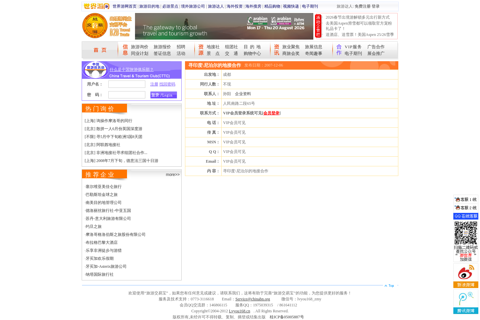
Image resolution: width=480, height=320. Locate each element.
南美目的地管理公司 (104, 202)
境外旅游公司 (193, 6)
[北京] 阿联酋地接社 (102, 144)
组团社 (231, 46)
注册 (154, 84)
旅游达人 (216, 6)
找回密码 (167, 84)
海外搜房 (253, 6)
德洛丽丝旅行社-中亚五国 (108, 210)
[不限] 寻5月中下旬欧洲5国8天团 (113, 136)
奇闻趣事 (313, 53)
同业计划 (139, 53)
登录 (376, 6)
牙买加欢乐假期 (100, 258)
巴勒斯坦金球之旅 (102, 194)
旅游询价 (139, 46)
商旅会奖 (291, 53)
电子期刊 (310, 6)
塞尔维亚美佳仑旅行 (104, 186)
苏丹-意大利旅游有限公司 (108, 218)
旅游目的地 (149, 6)
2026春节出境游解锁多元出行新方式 (358, 17)
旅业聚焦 (291, 46)
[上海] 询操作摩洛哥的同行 (108, 120)
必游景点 (170, 6)
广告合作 (376, 46)
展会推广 (376, 53)
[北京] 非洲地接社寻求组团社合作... (116, 152)
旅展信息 (313, 46)
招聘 (181, 46)
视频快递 (291, 6)
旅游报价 (162, 46)
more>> (173, 174)
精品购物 (272, 6)
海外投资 (235, 6)
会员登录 (271, 113)
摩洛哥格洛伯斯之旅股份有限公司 (116, 234)
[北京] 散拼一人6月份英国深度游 (113, 128)
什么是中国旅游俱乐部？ (132, 69)
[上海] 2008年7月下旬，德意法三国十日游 (121, 160)
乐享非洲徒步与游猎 (104, 250)
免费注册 (363, 6)
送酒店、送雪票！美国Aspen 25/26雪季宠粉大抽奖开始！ (360, 37)
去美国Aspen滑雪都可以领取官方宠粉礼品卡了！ (359, 26)
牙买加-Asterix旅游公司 (106, 266)
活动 (181, 53)
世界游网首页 (125, 6)
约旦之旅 (94, 226)
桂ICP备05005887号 (287, 317)
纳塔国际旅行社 (100, 274)
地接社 (213, 46)
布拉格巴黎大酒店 (102, 242)
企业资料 (243, 93)
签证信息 (162, 53)
